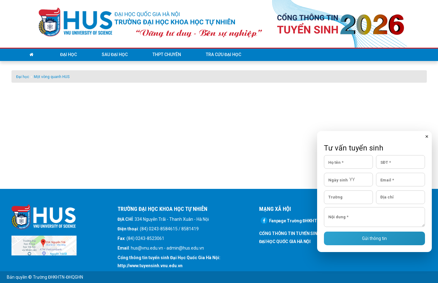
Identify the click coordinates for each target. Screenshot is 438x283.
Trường (335, 197)
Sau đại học (115, 54)
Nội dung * (338, 217)
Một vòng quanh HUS (51, 77)
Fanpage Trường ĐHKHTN (290, 220)
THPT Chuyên (167, 54)
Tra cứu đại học (223, 54)
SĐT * (385, 162)
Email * (387, 179)
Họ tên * (335, 162)
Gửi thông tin (374, 238)
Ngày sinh (338, 179)
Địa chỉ (387, 197)
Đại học (68, 54)
